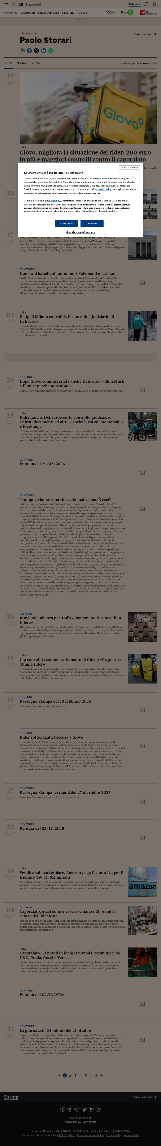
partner (28, 204)
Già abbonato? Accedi (80, 232)
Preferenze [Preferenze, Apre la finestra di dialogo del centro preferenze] (66, 223)
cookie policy (104, 189)
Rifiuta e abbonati (129, 167)
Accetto (92, 223)
